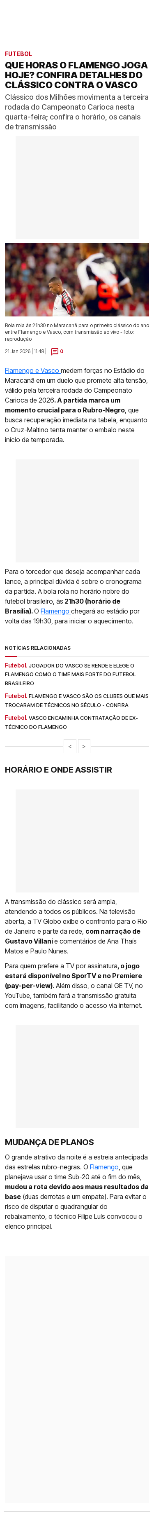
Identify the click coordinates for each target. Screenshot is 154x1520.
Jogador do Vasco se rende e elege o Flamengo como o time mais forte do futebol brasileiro (70, 674)
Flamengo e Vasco (33, 370)
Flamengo (56, 611)
